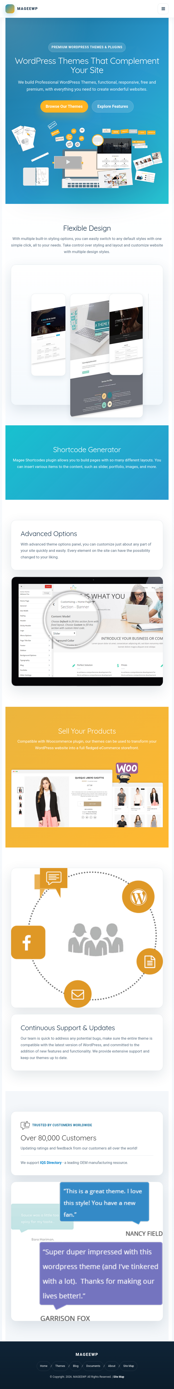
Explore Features (112, 106)
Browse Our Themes (64, 106)
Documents (93, 1366)
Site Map (128, 1366)
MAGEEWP (27, 9)
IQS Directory (51, 1163)
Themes (60, 1366)
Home (43, 1366)
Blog (75, 1366)
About (111, 1366)
